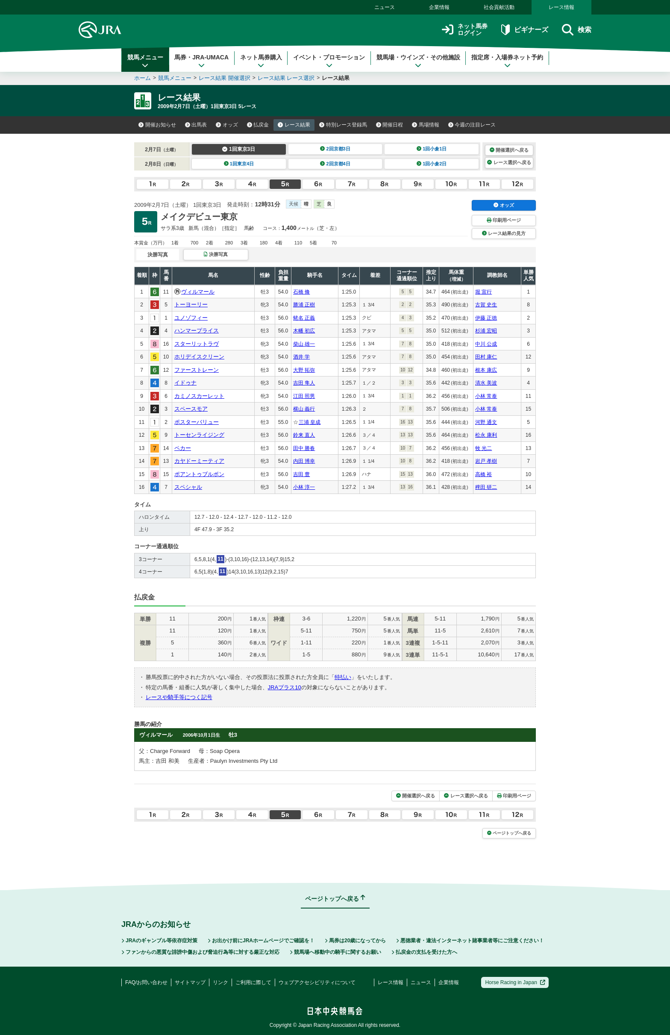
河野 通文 (486, 422)
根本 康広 (486, 370)
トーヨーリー (191, 304)
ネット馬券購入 (261, 61)
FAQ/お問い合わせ (146, 982)
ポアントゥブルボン (199, 474)
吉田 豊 (301, 474)
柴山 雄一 (304, 344)
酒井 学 (301, 357)
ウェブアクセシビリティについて (317, 982)
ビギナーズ (524, 29)
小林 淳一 (304, 487)
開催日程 (389, 125)
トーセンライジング (199, 435)
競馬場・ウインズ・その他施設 (418, 61)
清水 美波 (486, 383)
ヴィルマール (198, 291)
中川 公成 (486, 344)
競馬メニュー (145, 61)
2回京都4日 (335, 163)
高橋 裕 (483, 474)
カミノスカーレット (199, 396)
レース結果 (294, 125)
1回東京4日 (239, 163)
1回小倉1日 (432, 148)
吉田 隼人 (304, 383)
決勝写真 (215, 254)
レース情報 (561, 7)
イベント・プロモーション (329, 61)
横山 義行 (304, 409)
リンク (220, 982)
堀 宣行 (483, 292)
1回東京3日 (238, 149)
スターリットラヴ (196, 344)
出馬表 (196, 125)
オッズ (227, 125)
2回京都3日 (335, 148)
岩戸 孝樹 (486, 461)
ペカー (182, 448)
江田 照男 (304, 396)
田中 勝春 (304, 448)
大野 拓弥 (304, 370)
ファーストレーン (196, 370)
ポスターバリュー (196, 422)
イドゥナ (185, 382)
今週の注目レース (472, 125)
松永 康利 (486, 435)
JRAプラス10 (284, 687)
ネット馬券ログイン (465, 30)
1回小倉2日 (432, 163)
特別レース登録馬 (343, 125)
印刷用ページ (504, 220)
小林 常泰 (486, 396)
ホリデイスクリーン (199, 356)
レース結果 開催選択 (224, 78)
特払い (343, 677)
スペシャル (188, 487)
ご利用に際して (253, 982)
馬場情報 (425, 125)
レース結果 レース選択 (286, 78)
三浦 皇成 (309, 422)
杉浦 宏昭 (486, 331)
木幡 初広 (304, 331)
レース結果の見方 (504, 233)
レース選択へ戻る (509, 162)
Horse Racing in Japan (515, 982)
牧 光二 (483, 448)
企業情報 (439, 7)
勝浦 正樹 (304, 305)
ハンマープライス (196, 330)
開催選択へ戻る (509, 150)
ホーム (142, 78)
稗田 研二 (486, 487)
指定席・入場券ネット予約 (507, 61)
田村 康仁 (486, 357)
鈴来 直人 (304, 435)
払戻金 (258, 125)
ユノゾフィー (191, 318)
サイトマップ (190, 982)
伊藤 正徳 (486, 318)
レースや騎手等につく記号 (179, 697)
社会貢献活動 (499, 7)
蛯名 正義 (304, 318)
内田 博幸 (304, 461)
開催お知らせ (157, 125)
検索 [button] (576, 29)
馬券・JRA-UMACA (201, 61)
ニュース (384, 7)
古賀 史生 (486, 305)
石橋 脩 (301, 292)
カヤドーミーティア (199, 461)
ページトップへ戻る (509, 833)
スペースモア (191, 409)
